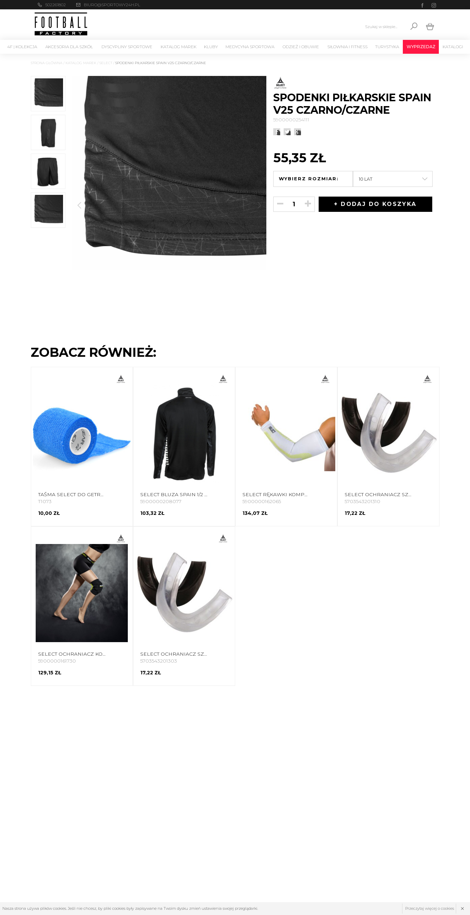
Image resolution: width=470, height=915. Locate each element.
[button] (259, 205)
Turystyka (387, 46)
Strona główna (46, 63)
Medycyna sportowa (249, 46)
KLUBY (211, 46)
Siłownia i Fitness (347, 46)
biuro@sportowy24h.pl (112, 4)
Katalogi (453, 46)
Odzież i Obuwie (301, 46)
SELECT (105, 63)
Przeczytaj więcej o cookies (429, 908)
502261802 (55, 4)
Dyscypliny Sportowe (126, 46)
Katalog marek (178, 46)
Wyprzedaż (421, 46)
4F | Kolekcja (22, 46)
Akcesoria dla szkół (69, 46)
